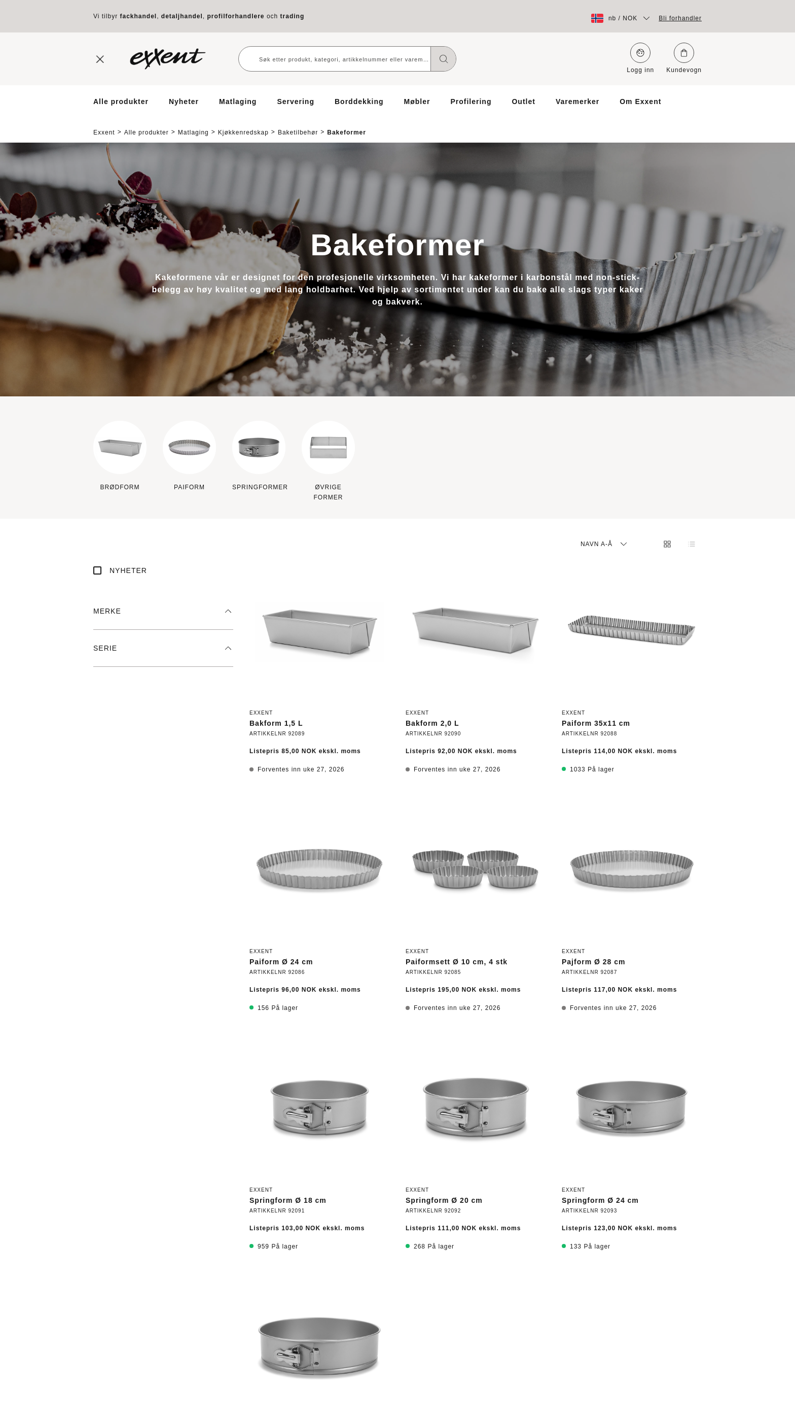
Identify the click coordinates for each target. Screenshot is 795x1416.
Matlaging (238, 101)
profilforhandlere (236, 16)
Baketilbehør (298, 123)
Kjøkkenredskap (243, 123)
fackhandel (138, 16)
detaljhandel (182, 16)
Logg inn (640, 58)
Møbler (417, 101)
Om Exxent (640, 101)
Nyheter (184, 101)
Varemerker (577, 101)
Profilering (470, 101)
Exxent (104, 123)
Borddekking (359, 101)
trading (292, 16)
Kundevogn (684, 58)
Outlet (523, 101)
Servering (295, 101)
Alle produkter (121, 101)
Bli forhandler (680, 18)
